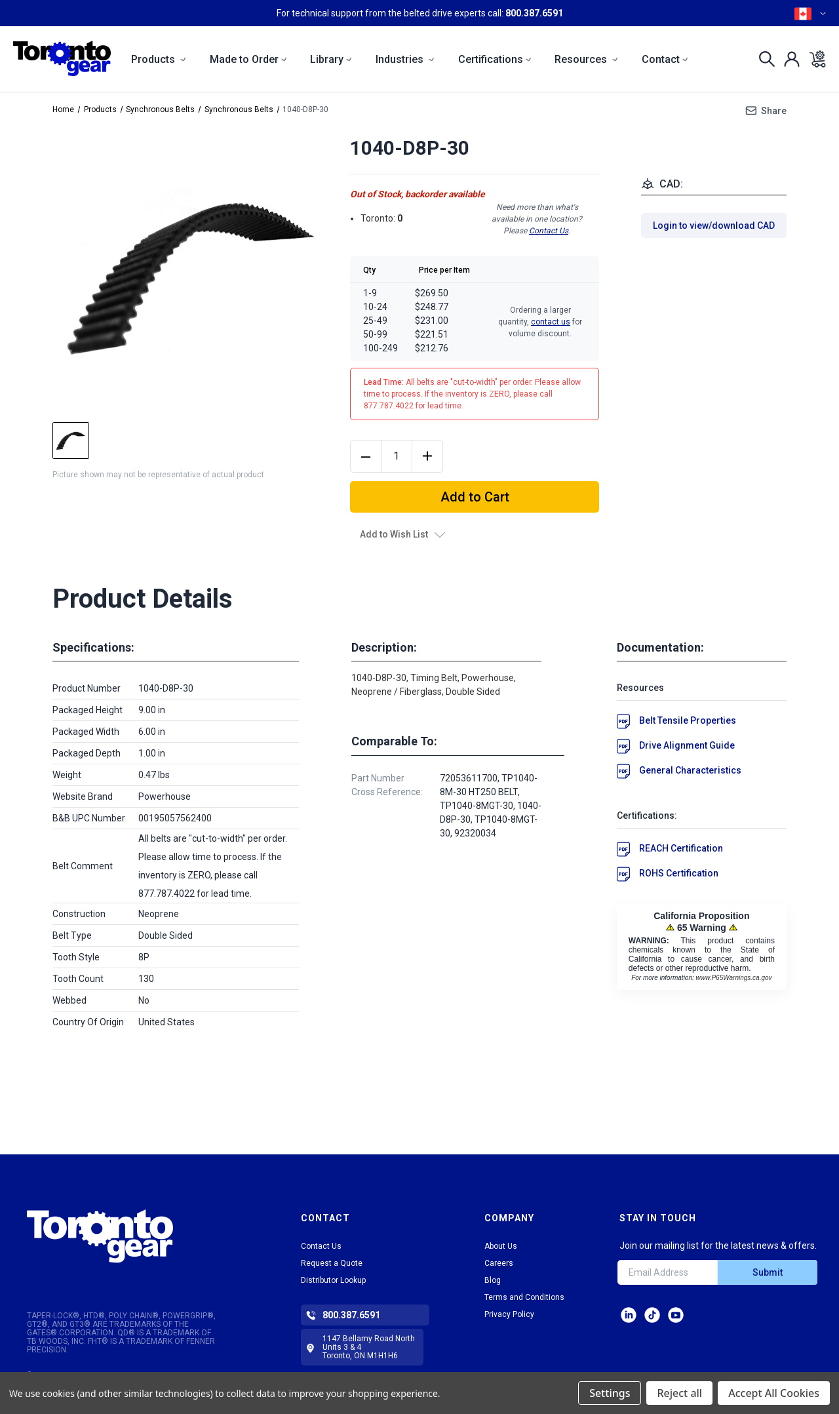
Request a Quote (331, 1263)
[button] (132, 1236)
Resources (586, 59)
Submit (767, 1272)
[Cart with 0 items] (814, 59)
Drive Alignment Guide (687, 745)
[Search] (763, 59)
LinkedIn (628, 1315)
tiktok (652, 1315)
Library (331, 59)
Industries (405, 59)
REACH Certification (681, 848)
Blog (492, 1280)
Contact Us (548, 230)
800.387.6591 (534, 13)
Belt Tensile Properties (687, 720)
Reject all (679, 1393)
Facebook (676, 1315)
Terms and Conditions (524, 1297)
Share (774, 111)
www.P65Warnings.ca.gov (734, 977)
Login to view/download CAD (714, 225)
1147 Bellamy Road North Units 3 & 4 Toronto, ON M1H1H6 (368, 1347)
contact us (550, 321)
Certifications (495, 59)
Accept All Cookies (773, 1393)
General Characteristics (690, 770)
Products (158, 59)
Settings (609, 1393)
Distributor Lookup (333, 1280)
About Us (500, 1246)
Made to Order (248, 59)
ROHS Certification (678, 873)
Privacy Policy (509, 1314)
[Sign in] (788, 59)
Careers (498, 1263)
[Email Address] (667, 1272)
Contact (665, 59)
